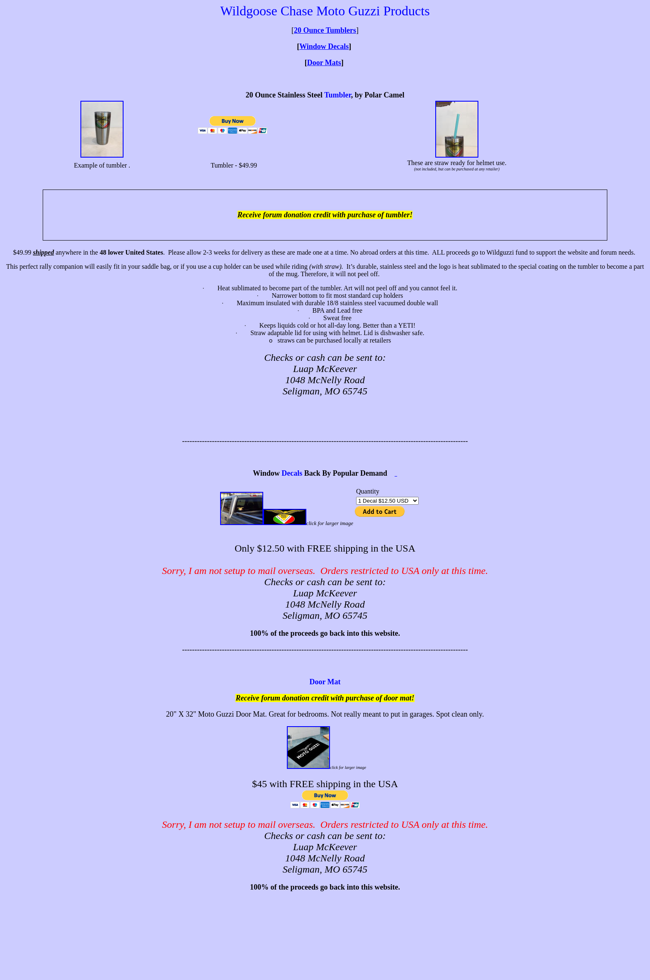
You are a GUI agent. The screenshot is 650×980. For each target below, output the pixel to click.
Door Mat (324, 682)
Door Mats (324, 62)
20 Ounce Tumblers (325, 30)
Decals (291, 473)
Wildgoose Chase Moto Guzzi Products (324, 10)
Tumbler (337, 95)
